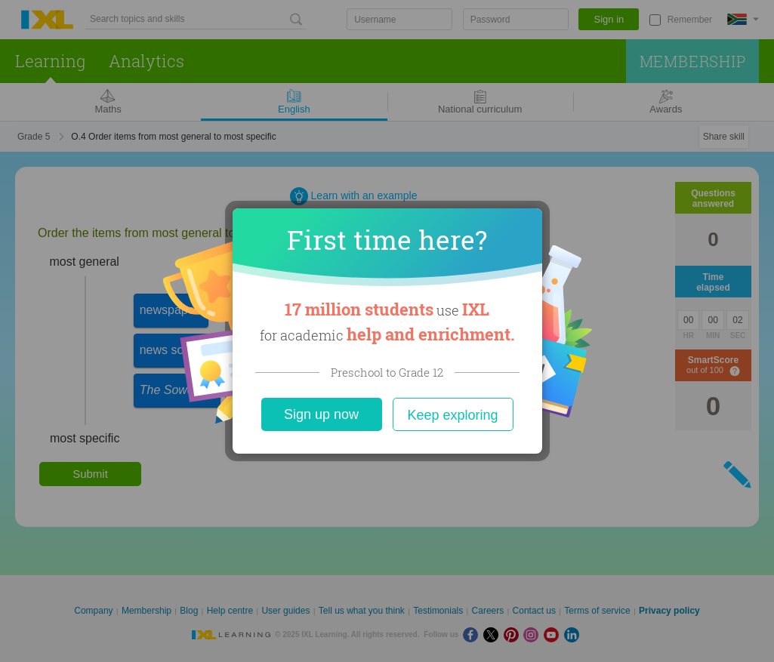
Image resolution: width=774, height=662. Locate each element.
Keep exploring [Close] (452, 415)
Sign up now (321, 414)
